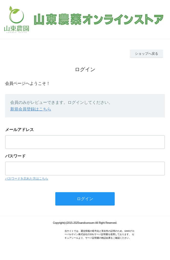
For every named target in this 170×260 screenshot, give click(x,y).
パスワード (15, 156)
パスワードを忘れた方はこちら (26, 178)
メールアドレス (19, 129)
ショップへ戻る (146, 53)
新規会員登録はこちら (30, 109)
